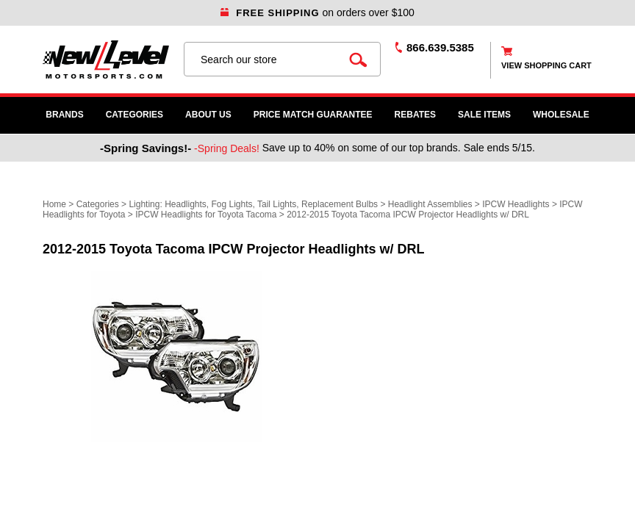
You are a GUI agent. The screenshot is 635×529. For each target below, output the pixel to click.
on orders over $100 (317, 12)
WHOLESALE (561, 114)
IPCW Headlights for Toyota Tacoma (205, 214)
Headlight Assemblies (430, 204)
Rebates (415, 114)
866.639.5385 (440, 47)
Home (54, 204)
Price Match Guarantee (313, 114)
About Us (208, 114)
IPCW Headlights (515, 204)
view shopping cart (546, 65)
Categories (134, 114)
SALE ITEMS (484, 114)
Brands (64, 114)
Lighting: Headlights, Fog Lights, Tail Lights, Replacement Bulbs (253, 204)
